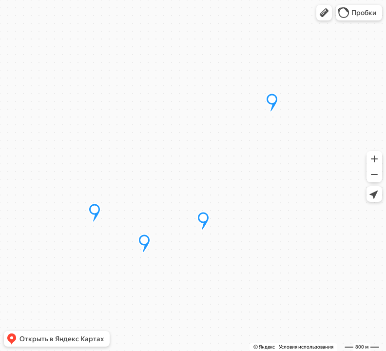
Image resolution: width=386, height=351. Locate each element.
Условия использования (306, 347)
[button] (324, 12)
